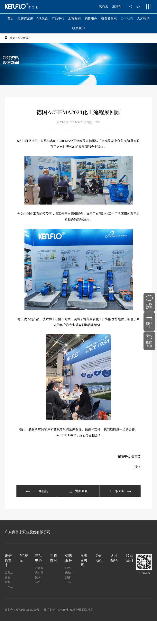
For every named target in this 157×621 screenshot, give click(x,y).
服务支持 (70, 568)
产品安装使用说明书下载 (70, 582)
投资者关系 (109, 18)
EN (139, 6)
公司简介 (10, 572)
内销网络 (70, 572)
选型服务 (40, 582)
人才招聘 (143, 18)
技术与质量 (40, 577)
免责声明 (75, 609)
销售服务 (91, 20)
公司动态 (127, 18)
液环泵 (117, 6)
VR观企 (42, 18)
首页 (10, 18)
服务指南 (70, 577)
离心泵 (103, 6)
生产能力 (10, 586)
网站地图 (87, 609)
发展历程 (10, 577)
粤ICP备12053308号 (27, 609)
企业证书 (10, 582)
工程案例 (74, 18)
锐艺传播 (63, 609)
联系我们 (78, 28)
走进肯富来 (25, 20)
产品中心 (58, 20)
